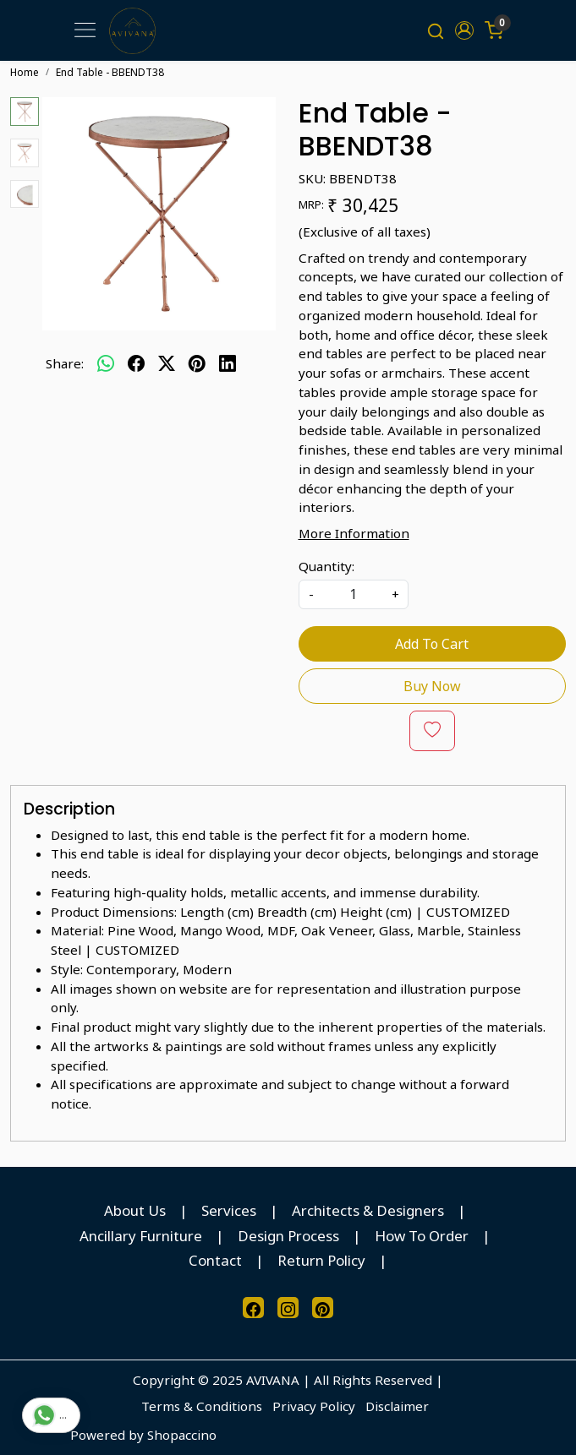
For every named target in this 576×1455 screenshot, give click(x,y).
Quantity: (326, 566)
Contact (215, 1260)
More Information (354, 533)
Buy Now (432, 686)
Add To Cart (432, 644)
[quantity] (354, 594)
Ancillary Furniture (141, 1235)
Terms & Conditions (201, 1406)
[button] (465, 30)
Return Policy (321, 1260)
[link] (435, 30)
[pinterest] (197, 363)
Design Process (288, 1235)
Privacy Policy (313, 1406)
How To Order (422, 1235)
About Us (135, 1210)
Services (228, 1210)
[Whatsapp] (106, 363)
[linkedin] (227, 363)
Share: (65, 363)
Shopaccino (182, 1434)
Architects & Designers (368, 1210)
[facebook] (136, 363)
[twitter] (166, 363)
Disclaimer (397, 1406)
